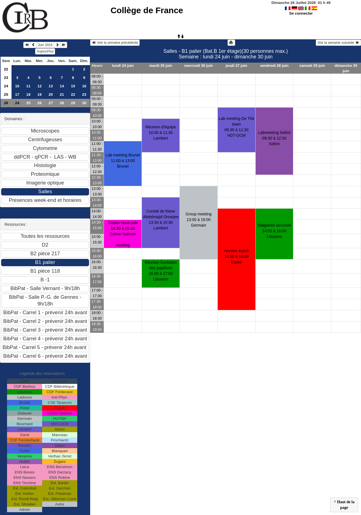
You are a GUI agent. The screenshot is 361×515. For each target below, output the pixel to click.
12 (39, 86)
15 (73, 86)
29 (73, 103)
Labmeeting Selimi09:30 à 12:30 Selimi (274, 138)
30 (84, 103)
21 (62, 94)
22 (6, 69)
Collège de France (146, 10)
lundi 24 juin (123, 65)
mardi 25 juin (160, 65)
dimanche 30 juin (346, 68)
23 (6, 78)
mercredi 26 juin (198, 65)
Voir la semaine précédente (115, 43)
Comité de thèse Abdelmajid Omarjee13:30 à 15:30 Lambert (161, 219)
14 (62, 86)
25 (6, 94)
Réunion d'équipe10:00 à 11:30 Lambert (161, 132)
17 (17, 94)
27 (51, 103)
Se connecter (301, 13)
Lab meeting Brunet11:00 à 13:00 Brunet (123, 160)
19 (39, 94)
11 (28, 86)
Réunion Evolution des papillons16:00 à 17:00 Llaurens (161, 270)
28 (62, 103)
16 (84, 86)
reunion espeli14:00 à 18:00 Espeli (236, 256)
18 (28, 94)
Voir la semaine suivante (338, 43)
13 (51, 86)
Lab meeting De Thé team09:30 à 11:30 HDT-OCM (236, 127)
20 (51, 94)
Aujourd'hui (45, 51)
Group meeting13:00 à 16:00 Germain (199, 219)
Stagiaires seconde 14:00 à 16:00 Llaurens (274, 231)
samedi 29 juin (312, 65)
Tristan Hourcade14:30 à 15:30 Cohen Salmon (123, 233)
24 (6, 86)
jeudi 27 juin (236, 65)
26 (6, 103)
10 (17, 86)
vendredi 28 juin (274, 65)
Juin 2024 (45, 45)
